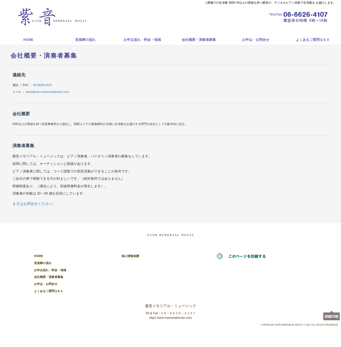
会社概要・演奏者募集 (199, 40)
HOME (28, 40)
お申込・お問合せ (255, 40)
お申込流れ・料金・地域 (142, 40)
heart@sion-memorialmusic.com (47, 92)
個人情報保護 (130, 256)
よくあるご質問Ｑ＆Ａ (313, 40)
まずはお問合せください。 (34, 204)
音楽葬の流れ (85, 40)
